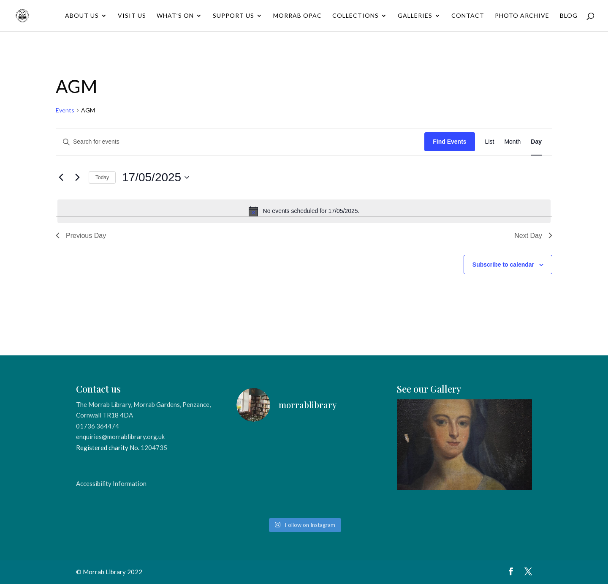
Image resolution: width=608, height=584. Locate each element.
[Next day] (77, 177)
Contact (467, 16)
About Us (82, 16)
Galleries (415, 16)
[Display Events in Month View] (512, 141)
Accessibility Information (111, 483)
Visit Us (132, 16)
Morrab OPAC (297, 16)
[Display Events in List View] (489, 141)
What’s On (175, 16)
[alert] (304, 211)
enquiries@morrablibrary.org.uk (120, 436)
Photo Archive (522, 16)
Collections (355, 16)
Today (102, 177)
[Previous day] (61, 177)
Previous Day (81, 235)
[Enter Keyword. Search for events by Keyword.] (240, 141)
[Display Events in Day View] (536, 141)
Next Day (533, 235)
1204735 (154, 447)
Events (65, 110)
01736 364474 (97, 426)
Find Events (449, 141)
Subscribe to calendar (503, 264)
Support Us (233, 16)
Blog (569, 16)
